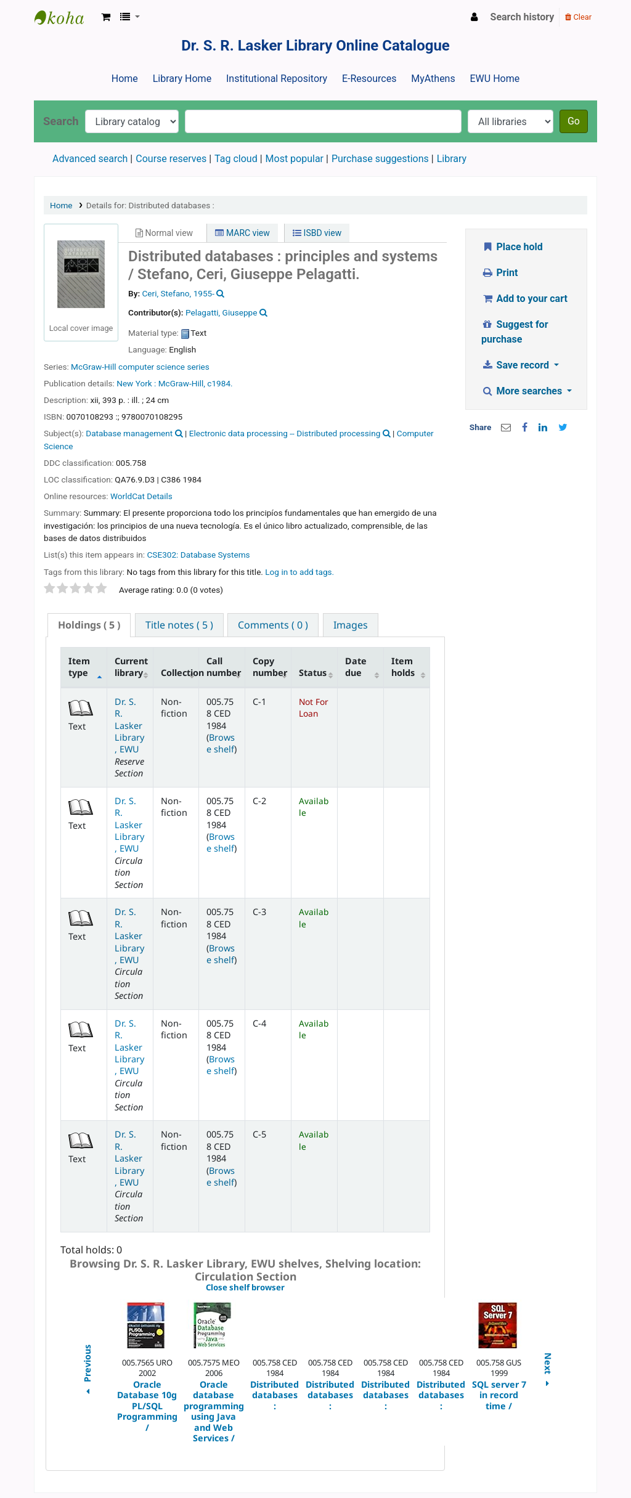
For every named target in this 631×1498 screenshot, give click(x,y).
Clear (578, 17)
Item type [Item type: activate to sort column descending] (79, 666)
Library (451, 159)
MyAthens (433, 78)
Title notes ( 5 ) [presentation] (179, 625)
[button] (105, 17)
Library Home (182, 78)
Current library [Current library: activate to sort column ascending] (131, 666)
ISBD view (317, 233)
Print (499, 273)
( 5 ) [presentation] (89, 625)
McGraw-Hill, (181, 383)
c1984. (219, 383)
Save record (516, 365)
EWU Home (495, 78)
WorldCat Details (141, 496)
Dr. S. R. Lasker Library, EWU (129, 725)
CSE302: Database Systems (198, 555)
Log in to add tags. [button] (299, 572)
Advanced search (90, 159)
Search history (523, 17)
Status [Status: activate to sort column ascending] (313, 672)
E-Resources (369, 78)
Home (125, 78)
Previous (86, 1371)
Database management (129, 433)
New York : (136, 383)
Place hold (512, 247)
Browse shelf (220, 743)
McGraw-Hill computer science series (140, 367)
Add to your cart (524, 298)
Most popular (295, 159)
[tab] (89, 625)
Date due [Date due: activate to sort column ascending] (356, 666)
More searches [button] (522, 391)
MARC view (242, 233)
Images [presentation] (350, 625)
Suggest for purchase (514, 332)
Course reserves (171, 159)
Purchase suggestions (380, 159)
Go (574, 121)
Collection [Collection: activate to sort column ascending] (180, 672)
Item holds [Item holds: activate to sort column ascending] (403, 666)
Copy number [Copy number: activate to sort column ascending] (270, 666)
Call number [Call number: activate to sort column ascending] (223, 666)
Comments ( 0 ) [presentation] (273, 625)
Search (61, 121)
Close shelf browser (287, 1288)
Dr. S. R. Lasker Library (65, 17)
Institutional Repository (276, 78)
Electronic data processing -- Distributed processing (285, 433)
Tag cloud (236, 159)
